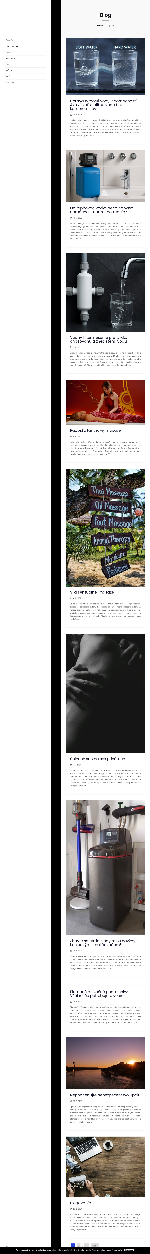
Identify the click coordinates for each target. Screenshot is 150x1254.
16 (86, 1246)
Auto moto (12, 46)
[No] (147, 1250)
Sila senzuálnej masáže (92, 592)
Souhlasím (129, 1250)
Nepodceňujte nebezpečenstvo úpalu (105, 1095)
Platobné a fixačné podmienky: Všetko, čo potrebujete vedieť (99, 993)
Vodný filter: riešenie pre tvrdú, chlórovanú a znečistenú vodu (98, 339)
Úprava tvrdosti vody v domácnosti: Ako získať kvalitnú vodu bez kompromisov (104, 104)
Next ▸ (95, 1246)
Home (100, 26)
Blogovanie (80, 1203)
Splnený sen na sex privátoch (97, 759)
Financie (10, 58)
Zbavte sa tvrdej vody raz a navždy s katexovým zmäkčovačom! (104, 942)
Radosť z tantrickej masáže (95, 430)
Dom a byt (11, 52)
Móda (9, 70)
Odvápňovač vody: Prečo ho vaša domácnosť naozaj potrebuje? (101, 210)
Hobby (9, 64)
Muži (8, 76)
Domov (9, 40)
